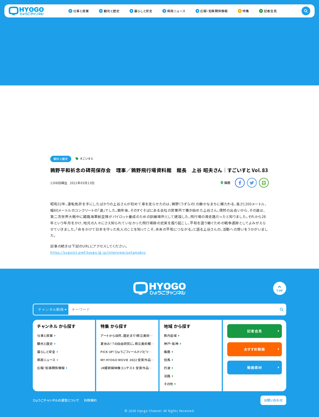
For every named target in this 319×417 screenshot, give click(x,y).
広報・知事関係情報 (213, 11)
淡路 (167, 376)
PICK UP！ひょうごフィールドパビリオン (127, 351)
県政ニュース (176, 11)
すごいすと (84, 158)
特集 (246, 11)
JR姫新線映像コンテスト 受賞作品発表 (127, 367)
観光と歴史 (112, 11)
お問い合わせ (273, 400)
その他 (168, 383)
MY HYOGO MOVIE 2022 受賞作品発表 (127, 359)
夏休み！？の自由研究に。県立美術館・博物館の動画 (127, 343)
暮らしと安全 (143, 11)
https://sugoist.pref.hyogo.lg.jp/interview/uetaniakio (98, 252)
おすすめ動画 (254, 349)
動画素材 (254, 367)
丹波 (167, 367)
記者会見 (270, 11)
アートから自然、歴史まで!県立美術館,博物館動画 (127, 335)
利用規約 (90, 400)
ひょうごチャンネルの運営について (56, 400)
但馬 (167, 359)
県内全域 (170, 335)
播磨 (226, 182)
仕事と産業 (81, 11)
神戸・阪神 (171, 343)
